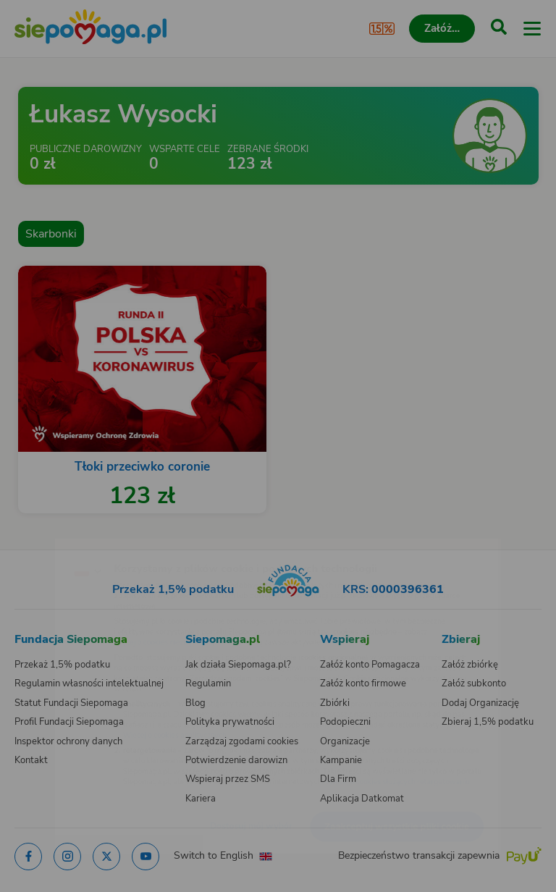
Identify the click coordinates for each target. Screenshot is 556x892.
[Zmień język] (40, 541)
